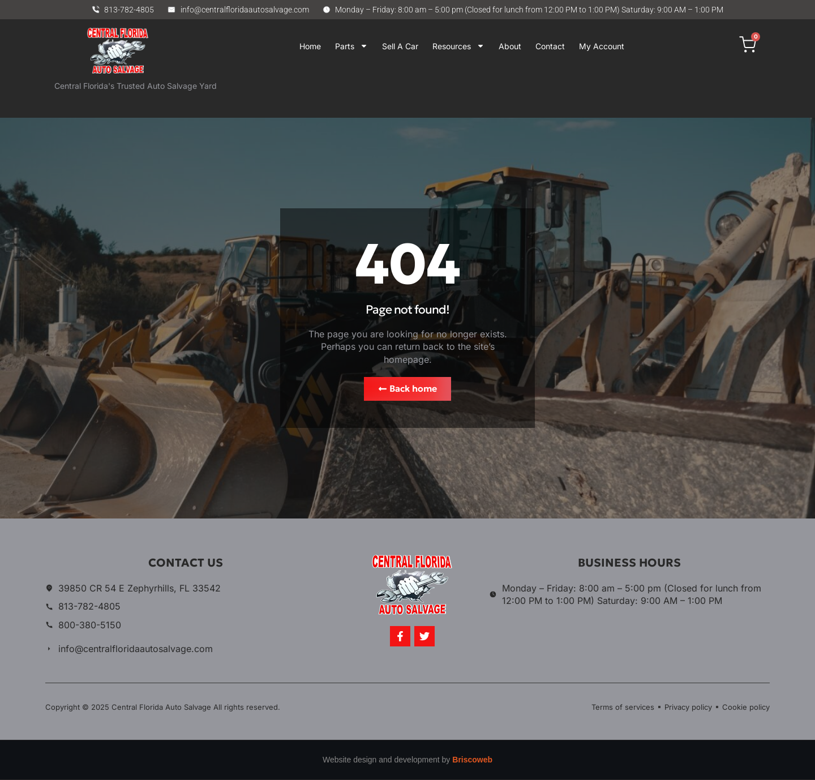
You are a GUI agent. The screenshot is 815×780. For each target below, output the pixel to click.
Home (310, 46)
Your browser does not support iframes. (452, 93)
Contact (550, 46)
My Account (601, 46)
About (510, 46)
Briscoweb (472, 760)
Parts (351, 46)
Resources (458, 46)
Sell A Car (400, 46)
